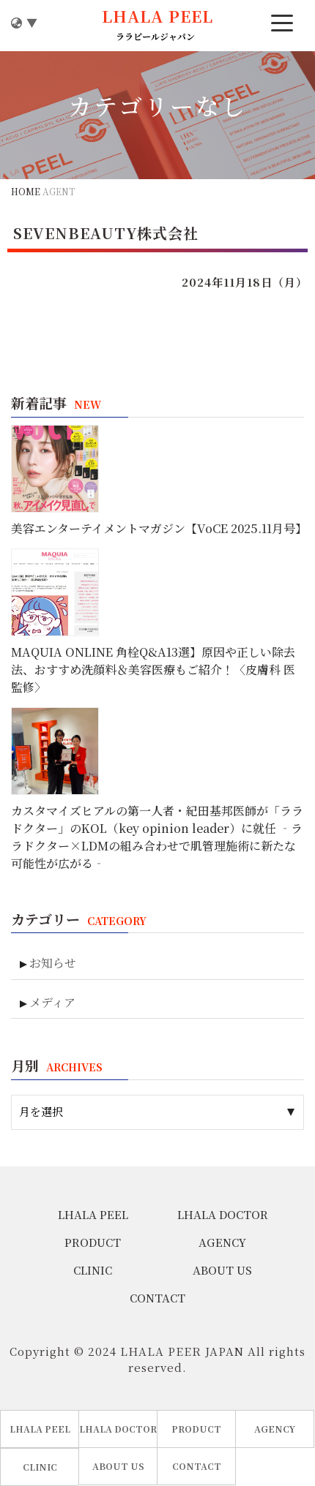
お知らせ (52, 962)
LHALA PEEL (93, 1214)
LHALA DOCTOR (222, 1214)
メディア (52, 1002)
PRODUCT (92, 1242)
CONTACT (157, 1297)
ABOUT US (222, 1270)
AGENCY (222, 1242)
